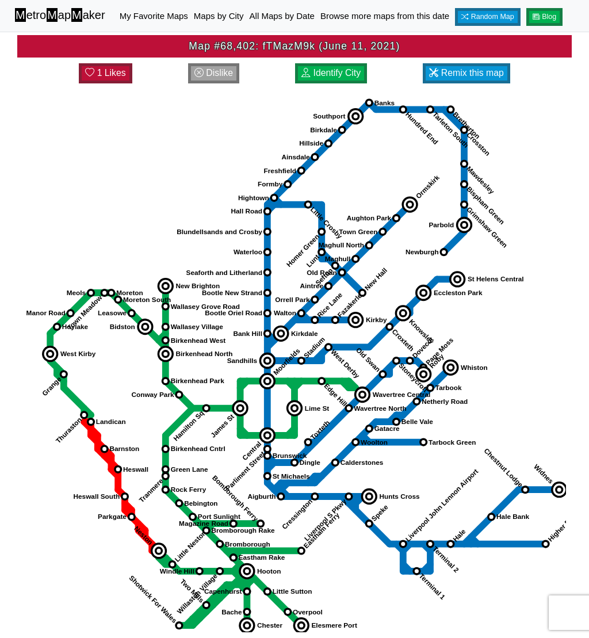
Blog (545, 17)
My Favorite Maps (154, 16)
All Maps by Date (282, 16)
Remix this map (466, 73)
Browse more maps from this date (384, 16)
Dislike (213, 73)
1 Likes (105, 73)
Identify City (331, 73)
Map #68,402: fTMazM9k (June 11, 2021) (294, 46)
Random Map (487, 17)
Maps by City (219, 16)
